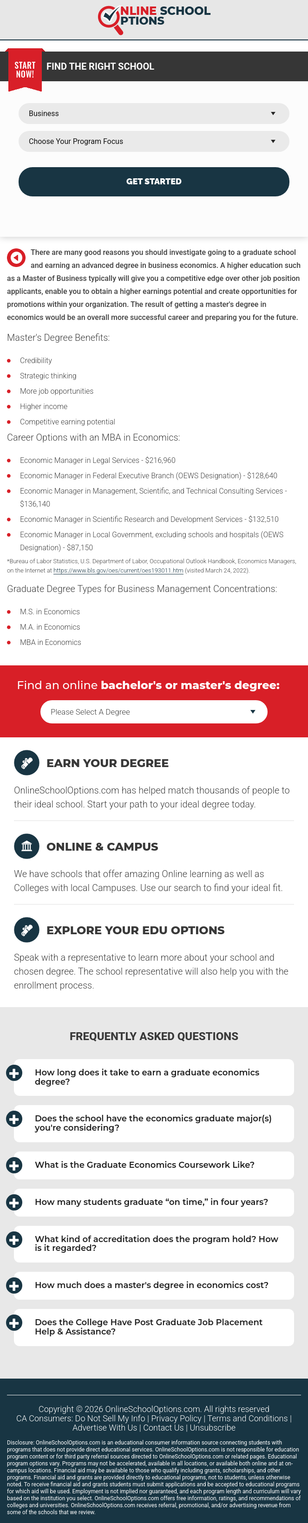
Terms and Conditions (247, 1418)
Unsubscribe (213, 1427)
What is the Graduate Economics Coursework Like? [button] (134, 1165)
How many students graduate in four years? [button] (141, 1202)
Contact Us (163, 1427)
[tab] (154, 1077)
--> (154, 711)
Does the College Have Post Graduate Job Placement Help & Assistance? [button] (138, 1326)
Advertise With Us (104, 1427)
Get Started (154, 181)
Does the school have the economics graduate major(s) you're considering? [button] (143, 1122)
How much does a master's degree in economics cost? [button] (141, 1285)
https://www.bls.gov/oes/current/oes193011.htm (118, 570)
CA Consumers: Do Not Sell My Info (80, 1418)
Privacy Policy (176, 1418)
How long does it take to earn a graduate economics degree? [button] (136, 1076)
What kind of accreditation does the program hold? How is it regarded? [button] (146, 1242)
